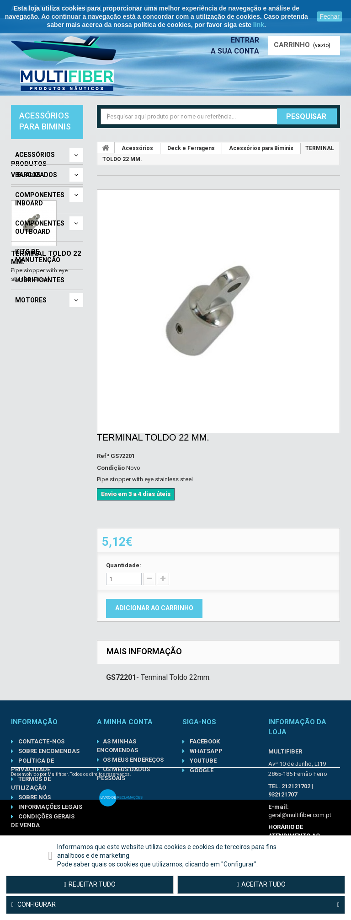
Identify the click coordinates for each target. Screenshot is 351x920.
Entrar (245, 40)
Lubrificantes (39, 280)
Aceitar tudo (261, 884)
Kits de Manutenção (37, 256)
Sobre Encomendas (48, 751)
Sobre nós (34, 797)
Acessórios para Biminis (261, 148)
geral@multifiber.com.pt (299, 815)
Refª (103, 455)
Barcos (28, 174)
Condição (111, 467)
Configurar (175, 904)
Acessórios (35, 154)
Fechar (329, 16)
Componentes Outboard (39, 227)
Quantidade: (123, 565)
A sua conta (235, 51)
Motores (31, 300)
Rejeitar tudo (90, 884)
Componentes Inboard (39, 199)
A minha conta (125, 722)
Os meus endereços (133, 759)
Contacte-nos (40, 741)
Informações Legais (49, 806)
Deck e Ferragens (191, 148)
